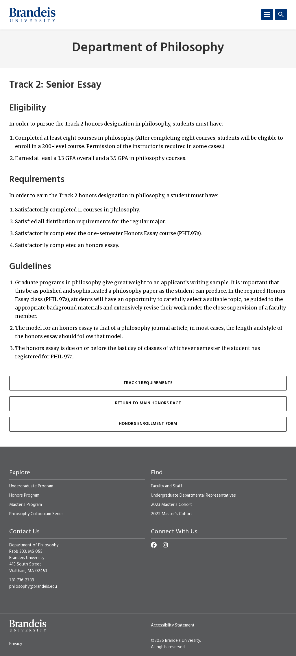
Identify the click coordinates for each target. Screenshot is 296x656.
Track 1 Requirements (148, 383)
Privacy (15, 643)
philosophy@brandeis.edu (33, 586)
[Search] (281, 14)
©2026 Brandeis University (175, 640)
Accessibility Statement (173, 625)
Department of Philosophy (148, 48)
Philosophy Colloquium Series (36, 514)
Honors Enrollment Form (148, 424)
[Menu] (267, 14)
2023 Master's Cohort (171, 504)
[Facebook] (154, 545)
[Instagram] (165, 545)
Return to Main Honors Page (148, 403)
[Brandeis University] (32, 15)
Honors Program (24, 495)
